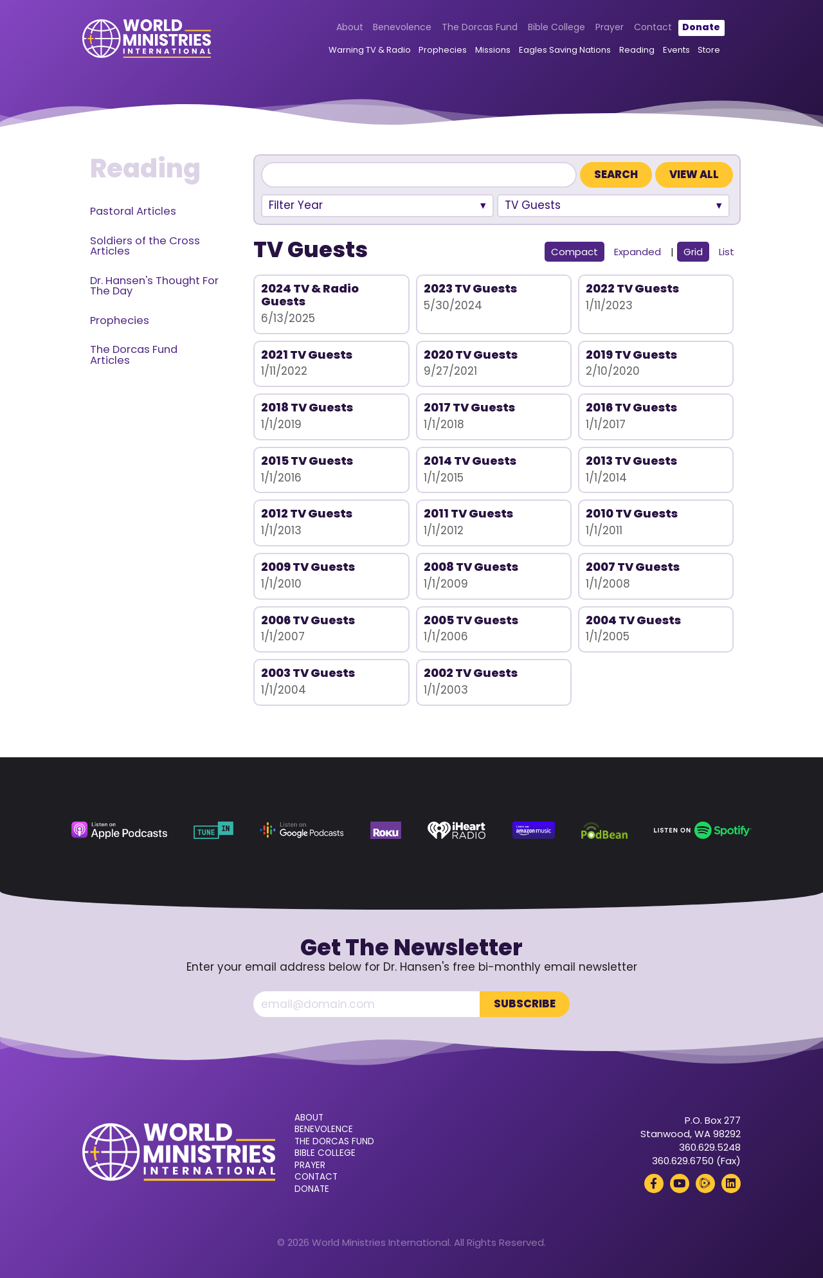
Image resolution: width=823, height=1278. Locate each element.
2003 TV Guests (308, 673)
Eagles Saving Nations (565, 50)
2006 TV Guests (308, 620)
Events (676, 50)
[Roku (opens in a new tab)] (385, 830)
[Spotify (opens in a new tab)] (703, 830)
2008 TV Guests (471, 567)
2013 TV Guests (631, 461)
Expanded (637, 251)
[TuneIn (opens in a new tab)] (213, 830)
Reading (637, 50)
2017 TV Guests (469, 407)
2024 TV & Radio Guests (310, 294)
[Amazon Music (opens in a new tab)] (533, 830)
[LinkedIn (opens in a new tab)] (731, 1183)
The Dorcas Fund (480, 27)
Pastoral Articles (133, 211)
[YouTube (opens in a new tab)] (679, 1183)
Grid (693, 251)
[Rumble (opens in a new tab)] (705, 1183)
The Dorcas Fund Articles (133, 355)
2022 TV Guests (632, 288)
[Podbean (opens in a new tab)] (604, 830)
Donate (701, 27)
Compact (574, 251)
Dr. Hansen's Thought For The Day (154, 286)
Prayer (609, 27)
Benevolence (402, 27)
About (349, 27)
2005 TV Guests (471, 620)
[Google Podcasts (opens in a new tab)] (301, 830)
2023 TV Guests (470, 288)
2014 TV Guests (470, 461)
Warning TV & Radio (370, 50)
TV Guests (533, 205)
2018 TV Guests (307, 407)
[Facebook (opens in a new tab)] (654, 1183)
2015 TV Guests (307, 461)
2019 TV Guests (631, 354)
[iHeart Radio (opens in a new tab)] (456, 830)
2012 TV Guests (306, 513)
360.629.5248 (710, 1147)
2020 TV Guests (471, 354)
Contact (653, 27)
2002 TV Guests (471, 673)
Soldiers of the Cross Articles (145, 246)
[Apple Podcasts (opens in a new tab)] (119, 830)
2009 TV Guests (308, 567)
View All (694, 174)
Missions (493, 50)
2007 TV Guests (633, 567)
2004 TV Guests (633, 620)
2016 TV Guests (631, 407)
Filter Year (296, 205)
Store (709, 50)
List (726, 251)
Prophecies (443, 50)
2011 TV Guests (468, 513)
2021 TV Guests (306, 354)
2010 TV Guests (632, 513)
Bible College (556, 27)
